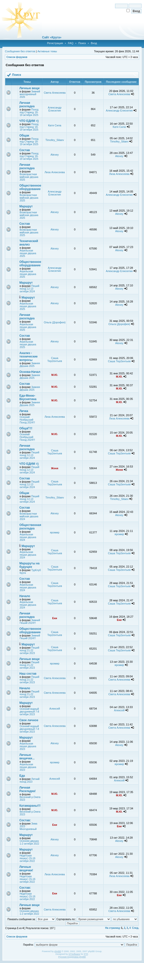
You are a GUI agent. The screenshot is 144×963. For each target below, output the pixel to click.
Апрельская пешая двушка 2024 (28, 537)
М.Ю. (54, 374)
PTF (86, 954)
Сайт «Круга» (51, 37)
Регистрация (55, 43)
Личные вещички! (26, 868)
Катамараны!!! (30, 805)
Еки (54, 618)
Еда (22, 775)
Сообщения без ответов (20, 51)
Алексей (54, 708)
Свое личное (28, 720)
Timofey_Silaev (54, 139)
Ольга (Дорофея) (55, 322)
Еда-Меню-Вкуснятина (27, 397)
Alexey (54, 154)
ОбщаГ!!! (25, 428)
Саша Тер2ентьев (54, 359)
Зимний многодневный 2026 (30, 94)
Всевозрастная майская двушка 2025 (29, 177)
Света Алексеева (55, 92)
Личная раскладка (26, 104)
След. (135, 928)
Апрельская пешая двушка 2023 (28, 746)
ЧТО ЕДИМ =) (29, 121)
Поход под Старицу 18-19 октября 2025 (29, 112)
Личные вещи (29, 88)
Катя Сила (54, 125)
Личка (23, 411)
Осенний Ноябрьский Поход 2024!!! (27, 420)
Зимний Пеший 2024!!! (30, 621)
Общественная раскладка (30, 526)
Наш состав (27, 673)
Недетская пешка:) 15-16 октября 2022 (27, 858)
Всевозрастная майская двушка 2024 (29, 516)
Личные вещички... (27, 756)
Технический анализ (28, 242)
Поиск (82, 43)
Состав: (25, 820)
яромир (54, 532)
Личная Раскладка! (27, 789)
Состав (24, 150)
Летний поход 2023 (30, 780)
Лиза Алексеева (55, 172)
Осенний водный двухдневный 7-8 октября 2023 (29, 712)
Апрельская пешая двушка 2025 (28, 253)
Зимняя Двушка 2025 (30, 364)
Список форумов (16, 57)
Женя (54, 468)
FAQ (70, 43)
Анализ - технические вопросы (28, 356)
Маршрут (26, 206)
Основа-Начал (29, 372)
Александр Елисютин (54, 109)
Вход (94, 43)
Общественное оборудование (30, 187)
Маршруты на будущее (29, 565)
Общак (24, 135)
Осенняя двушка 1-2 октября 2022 (29, 842)
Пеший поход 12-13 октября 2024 (29, 289)
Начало (24, 596)
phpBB (57, 951)
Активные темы (47, 51)
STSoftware (74, 954)
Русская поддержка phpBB (72, 957)
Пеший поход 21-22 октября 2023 (29, 650)
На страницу (112, 928)
